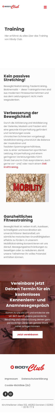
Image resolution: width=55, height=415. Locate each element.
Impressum (11, 378)
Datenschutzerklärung (35, 378)
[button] (28, 334)
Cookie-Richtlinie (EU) (17, 385)
